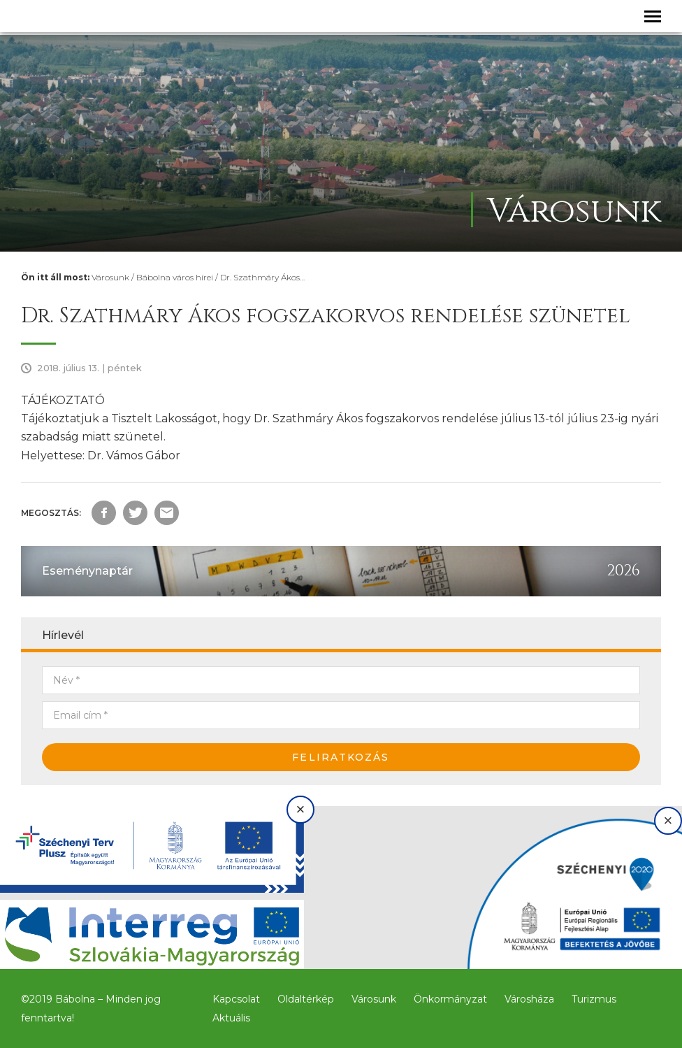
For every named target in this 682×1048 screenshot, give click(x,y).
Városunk (110, 277)
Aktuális (231, 1018)
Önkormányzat (450, 999)
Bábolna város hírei (174, 277)
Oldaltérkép (305, 999)
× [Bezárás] (300, 809)
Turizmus (594, 999)
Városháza (529, 999)
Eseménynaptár (87, 570)
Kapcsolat (236, 999)
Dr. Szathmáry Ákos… (262, 277)
